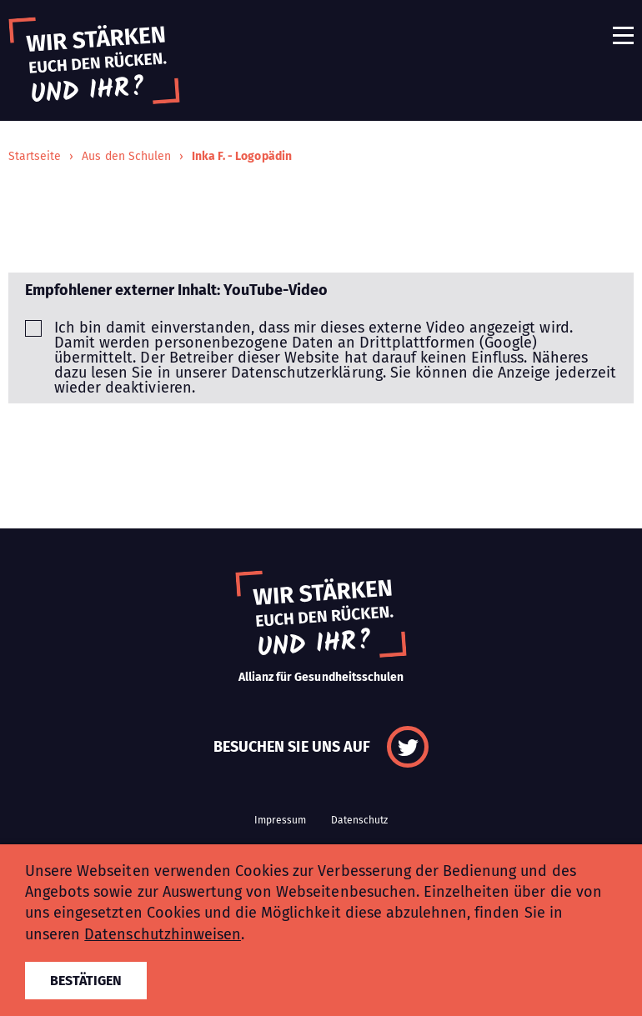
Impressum (280, 820)
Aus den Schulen (126, 156)
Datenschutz (359, 820)
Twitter (408, 747)
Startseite (34, 156)
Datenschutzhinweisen (162, 934)
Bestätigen (86, 980)
